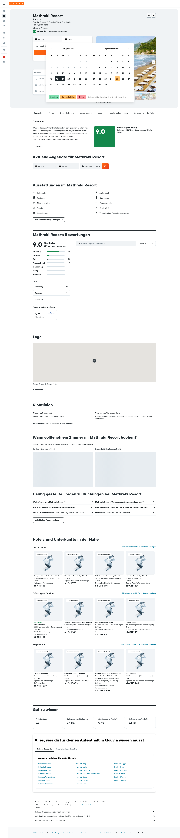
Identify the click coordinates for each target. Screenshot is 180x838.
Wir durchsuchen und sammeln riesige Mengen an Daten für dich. (95, 816)
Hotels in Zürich (119, 774)
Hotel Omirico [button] (39, 625)
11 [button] (57, 73)
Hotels (44, 833)
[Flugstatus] (4, 38)
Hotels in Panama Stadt (46, 777)
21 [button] (74, 79)
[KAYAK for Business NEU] (4, 43)
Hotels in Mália (81, 767)
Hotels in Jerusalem (45, 767)
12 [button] (63, 73)
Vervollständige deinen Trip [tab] (66, 749)
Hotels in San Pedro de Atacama (88, 774)
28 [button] (74, 84)
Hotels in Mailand (44, 764)
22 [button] (80, 79)
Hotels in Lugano (82, 780)
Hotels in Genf (81, 784)
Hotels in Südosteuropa (107, 833)
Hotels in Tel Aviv (44, 770)
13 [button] (69, 73)
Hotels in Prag (81, 764)
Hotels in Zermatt (119, 780)
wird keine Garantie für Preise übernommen (89, 805)
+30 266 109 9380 (40, 25)
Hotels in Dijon (118, 767)
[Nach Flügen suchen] (4, 11)
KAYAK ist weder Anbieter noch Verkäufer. (95, 811)
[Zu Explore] (4, 33)
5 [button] (62, 67)
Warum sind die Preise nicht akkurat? (95, 820)
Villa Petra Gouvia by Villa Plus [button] (76, 576)
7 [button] (74, 67)
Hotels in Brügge (119, 764)
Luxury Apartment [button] (41, 673)
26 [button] (63, 84)
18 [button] (57, 79)
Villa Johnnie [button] (131, 673)
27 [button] (69, 84)
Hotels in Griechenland (70, 833)
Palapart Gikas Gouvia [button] (104, 622)
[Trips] (4, 50)
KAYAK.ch (36, 833)
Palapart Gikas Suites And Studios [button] (47, 576)
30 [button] (86, 84)
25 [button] (57, 84)
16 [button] (86, 73)
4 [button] (57, 67)
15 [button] (80, 73)
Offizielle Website (40, 28)
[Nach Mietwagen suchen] (4, 21)
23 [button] (86, 79)
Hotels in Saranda (44, 774)
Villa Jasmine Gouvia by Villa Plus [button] (108, 576)
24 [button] (51, 84)
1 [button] (80, 61)
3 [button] (51, 67)
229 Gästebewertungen (57, 31)
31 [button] (51, 90)
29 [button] (80, 84)
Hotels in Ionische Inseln (89, 833)
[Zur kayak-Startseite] (16, 3)
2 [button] (86, 61)
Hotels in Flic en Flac (83, 770)
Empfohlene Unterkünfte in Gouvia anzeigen (138, 644)
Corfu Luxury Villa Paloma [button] (74, 673)
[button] (4, 3)
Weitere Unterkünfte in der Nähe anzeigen (139, 547)
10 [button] (51, 73)
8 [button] (80, 67)
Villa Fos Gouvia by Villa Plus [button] (137, 576)
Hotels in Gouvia (123, 833)
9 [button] (86, 67)
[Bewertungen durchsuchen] (108, 243)
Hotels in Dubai (81, 777)
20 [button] (68, 79)
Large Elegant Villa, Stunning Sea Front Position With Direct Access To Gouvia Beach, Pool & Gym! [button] (108, 675)
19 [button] (63, 79)
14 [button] (74, 73)
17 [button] (51, 79)
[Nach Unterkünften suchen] (4, 16)
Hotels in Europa (54, 833)
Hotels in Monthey (120, 777)
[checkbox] (45, 315)
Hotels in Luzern (44, 780)
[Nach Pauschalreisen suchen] (4, 26)
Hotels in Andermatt (45, 784)
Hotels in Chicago (120, 770)
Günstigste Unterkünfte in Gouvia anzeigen (139, 593)
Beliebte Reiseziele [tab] (44, 749)
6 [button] (68, 67)
